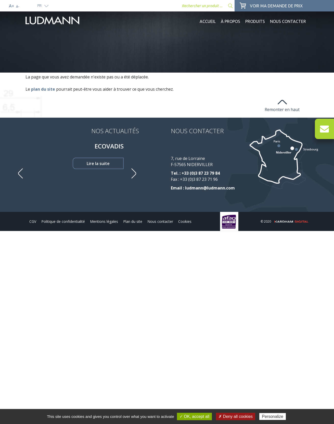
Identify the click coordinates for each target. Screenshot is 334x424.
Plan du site (132, 221)
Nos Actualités (115, 131)
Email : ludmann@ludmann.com (203, 188)
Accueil (208, 21)
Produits (255, 21)
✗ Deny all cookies (236, 416)
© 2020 (285, 221)
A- (17, 6)
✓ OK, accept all (194, 416)
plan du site (43, 89)
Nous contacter (288, 21)
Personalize (272, 416)
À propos (230, 21)
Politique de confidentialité (63, 221)
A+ (11, 6)
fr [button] (39, 5)
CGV (32, 221)
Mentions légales (104, 221)
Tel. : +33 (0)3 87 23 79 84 (195, 173)
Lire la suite (98, 163)
